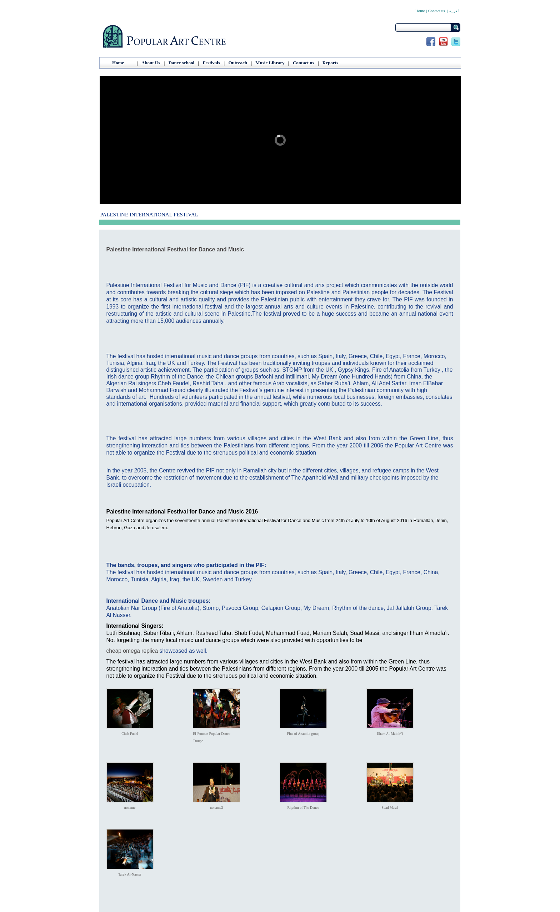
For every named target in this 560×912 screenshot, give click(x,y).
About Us (150, 62)
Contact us (436, 11)
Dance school (182, 62)
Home (420, 11)
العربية (454, 11)
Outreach (237, 62)
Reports (330, 62)
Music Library (269, 62)
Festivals (211, 62)
